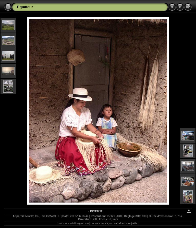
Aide (134, 223)
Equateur (25, 7)
